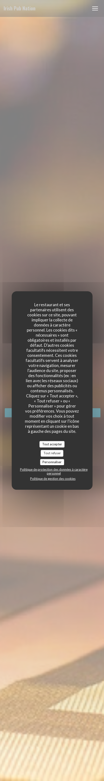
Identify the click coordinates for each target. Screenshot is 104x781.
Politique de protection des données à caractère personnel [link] (54, 471)
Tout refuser (52, 453)
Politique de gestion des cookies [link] (53, 479)
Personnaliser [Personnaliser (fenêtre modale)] (52, 462)
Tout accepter (52, 444)
